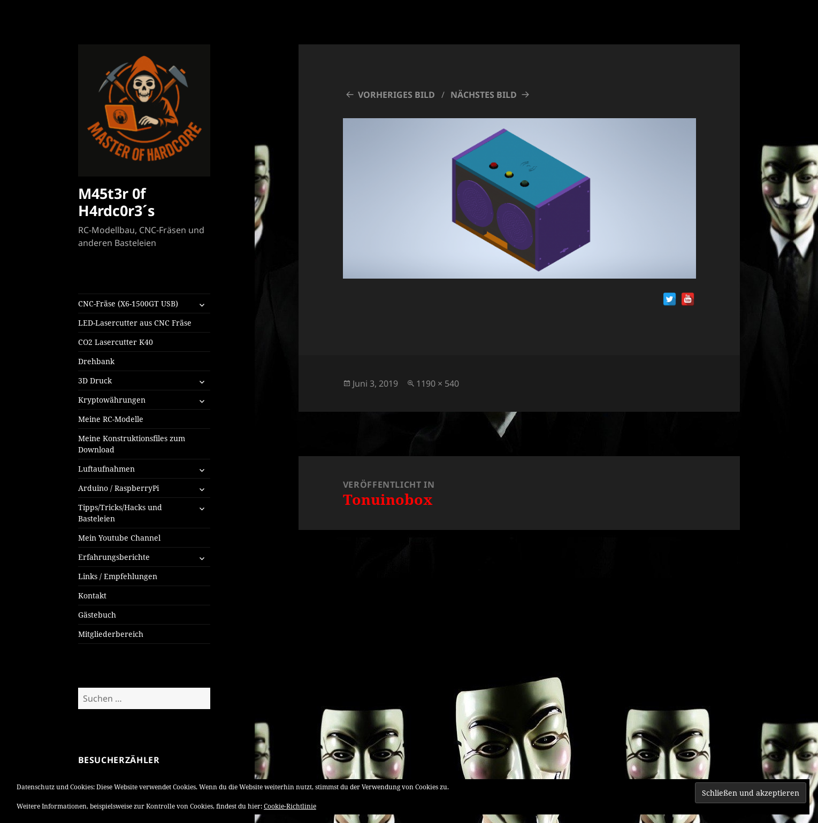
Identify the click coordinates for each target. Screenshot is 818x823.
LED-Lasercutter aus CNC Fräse (135, 323)
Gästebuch (97, 615)
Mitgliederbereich (110, 634)
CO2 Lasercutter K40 (115, 342)
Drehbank (96, 361)
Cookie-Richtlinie (290, 806)
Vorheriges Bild (396, 95)
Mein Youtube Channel (119, 538)
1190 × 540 (437, 383)
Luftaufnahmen (106, 469)
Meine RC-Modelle (110, 419)
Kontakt (92, 595)
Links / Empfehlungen (117, 576)
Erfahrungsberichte (114, 557)
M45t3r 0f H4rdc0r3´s (116, 201)
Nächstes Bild (483, 95)
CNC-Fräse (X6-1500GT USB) (128, 303)
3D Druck (95, 380)
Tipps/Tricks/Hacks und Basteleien (120, 513)
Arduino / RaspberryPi (118, 488)
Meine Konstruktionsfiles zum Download (131, 444)
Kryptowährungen (112, 400)
